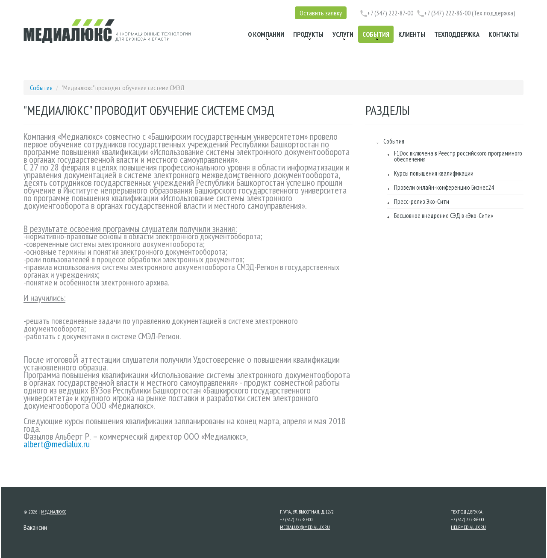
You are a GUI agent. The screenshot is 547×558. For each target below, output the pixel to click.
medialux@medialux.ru (305, 527)
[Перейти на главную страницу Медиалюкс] (107, 31)
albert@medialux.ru (57, 444)
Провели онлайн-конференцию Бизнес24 (444, 188)
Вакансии (35, 527)
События (42, 87)
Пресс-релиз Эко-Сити (421, 202)
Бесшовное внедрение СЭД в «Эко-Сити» (443, 216)
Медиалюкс (53, 511)
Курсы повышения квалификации (433, 173)
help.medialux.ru (468, 527)
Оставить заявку (321, 13)
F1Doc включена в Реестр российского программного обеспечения (458, 156)
